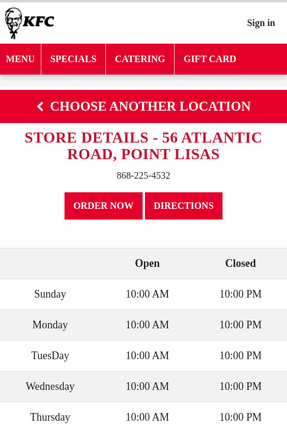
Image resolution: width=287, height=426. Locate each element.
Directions (184, 206)
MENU (20, 59)
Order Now (103, 206)
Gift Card (209, 59)
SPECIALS (73, 59)
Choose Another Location (143, 106)
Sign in (261, 23)
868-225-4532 (143, 175)
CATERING (140, 59)
